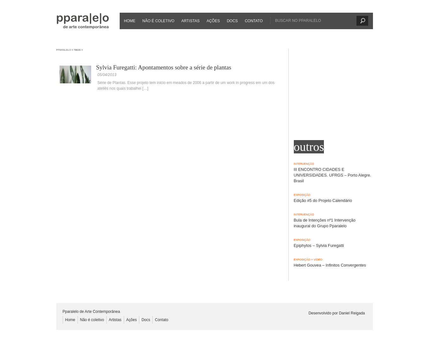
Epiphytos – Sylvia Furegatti (319, 245)
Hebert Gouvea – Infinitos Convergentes (330, 265)
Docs (232, 21)
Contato (254, 21)
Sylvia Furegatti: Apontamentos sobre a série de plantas (163, 67)
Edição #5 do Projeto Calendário (323, 200)
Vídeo (317, 259)
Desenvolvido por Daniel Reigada (336, 313)
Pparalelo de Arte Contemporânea (82, 21)
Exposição (302, 195)
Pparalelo (63, 49)
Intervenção (304, 163)
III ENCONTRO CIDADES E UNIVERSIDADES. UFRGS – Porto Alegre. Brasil (332, 175)
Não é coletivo (158, 21)
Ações (213, 21)
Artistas (190, 21)
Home (130, 21)
